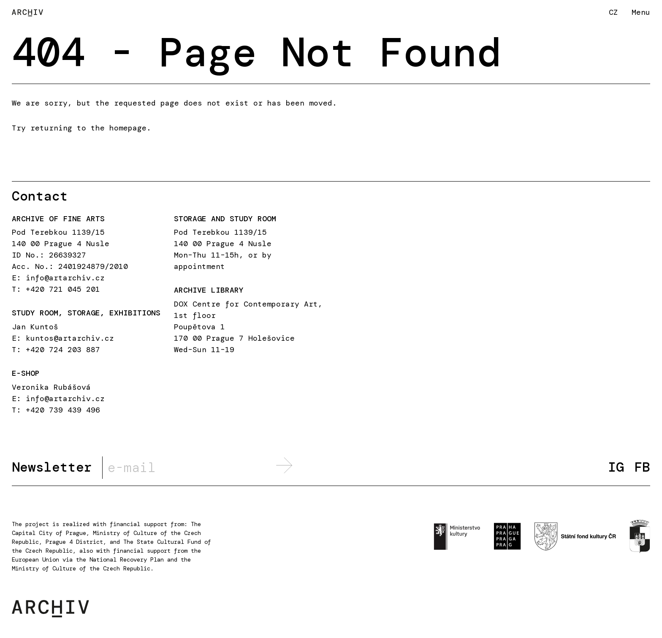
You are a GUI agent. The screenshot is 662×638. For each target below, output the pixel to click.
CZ (613, 12)
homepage (128, 128)
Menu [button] (641, 12)
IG (616, 467)
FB (642, 467)
